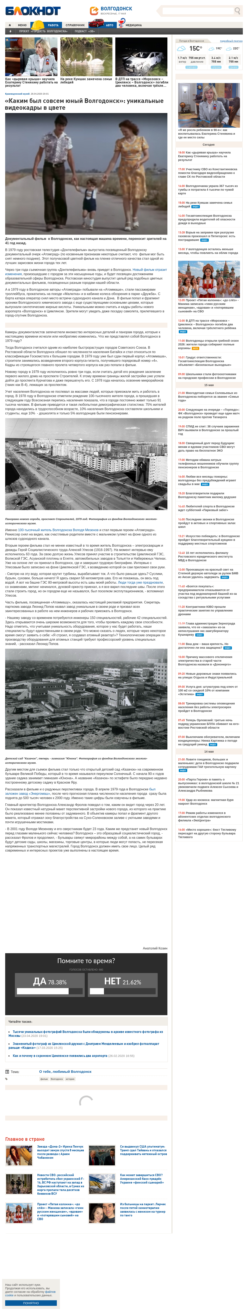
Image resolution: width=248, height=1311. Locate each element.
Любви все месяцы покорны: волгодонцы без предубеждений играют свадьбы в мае (207, 480)
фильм (44, 1079)
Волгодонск (57, 1079)
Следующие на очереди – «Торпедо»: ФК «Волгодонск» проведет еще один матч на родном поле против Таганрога (209, 413)
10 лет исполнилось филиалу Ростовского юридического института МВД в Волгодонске (205, 556)
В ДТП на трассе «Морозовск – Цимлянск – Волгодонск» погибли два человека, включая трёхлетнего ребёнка (207, 324)
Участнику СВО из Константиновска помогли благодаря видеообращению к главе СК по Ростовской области (207, 173)
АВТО (100, 25)
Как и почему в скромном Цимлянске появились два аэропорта (60, 1056)
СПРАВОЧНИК (75, 25)
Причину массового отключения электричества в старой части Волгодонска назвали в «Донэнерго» (205, 660)
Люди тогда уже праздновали (140, 582)
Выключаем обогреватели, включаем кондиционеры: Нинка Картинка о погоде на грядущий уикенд (209, 740)
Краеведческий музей (17, 94)
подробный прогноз (231, 40)
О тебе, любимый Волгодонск (65, 1072)
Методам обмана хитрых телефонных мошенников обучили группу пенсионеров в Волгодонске (208, 463)
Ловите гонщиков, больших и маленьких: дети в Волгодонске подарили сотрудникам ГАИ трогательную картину (208, 763)
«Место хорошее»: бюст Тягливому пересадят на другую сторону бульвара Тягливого (207, 833)
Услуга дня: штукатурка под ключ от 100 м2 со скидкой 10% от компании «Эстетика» (208, 690)
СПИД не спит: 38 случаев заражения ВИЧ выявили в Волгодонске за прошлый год (208, 430)
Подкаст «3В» (85, 31)
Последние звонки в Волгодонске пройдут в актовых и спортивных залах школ (207, 523)
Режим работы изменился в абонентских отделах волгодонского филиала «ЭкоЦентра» (204, 816)
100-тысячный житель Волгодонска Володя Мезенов (58, 530)
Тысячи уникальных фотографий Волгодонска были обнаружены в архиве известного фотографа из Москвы (85, 1034)
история (70, 1079)
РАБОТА (44, 25)
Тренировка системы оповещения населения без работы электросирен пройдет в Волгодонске (206, 707)
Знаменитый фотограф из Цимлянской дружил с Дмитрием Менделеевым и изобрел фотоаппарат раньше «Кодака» (83, 1046)
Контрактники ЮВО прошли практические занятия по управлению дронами (205, 610)
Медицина (130, 24)
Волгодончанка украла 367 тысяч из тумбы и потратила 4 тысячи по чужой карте (208, 189)
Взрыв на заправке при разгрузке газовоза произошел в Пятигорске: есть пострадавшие (206, 236)
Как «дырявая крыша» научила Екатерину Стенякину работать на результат (204, 156)
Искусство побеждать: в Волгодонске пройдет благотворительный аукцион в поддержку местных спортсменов (209, 539)
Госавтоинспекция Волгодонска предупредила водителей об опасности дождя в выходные (206, 219)
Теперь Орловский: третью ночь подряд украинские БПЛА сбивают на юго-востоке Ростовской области (209, 724)
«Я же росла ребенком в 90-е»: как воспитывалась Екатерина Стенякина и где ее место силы (206, 133)
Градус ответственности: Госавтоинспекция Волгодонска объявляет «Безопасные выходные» (204, 361)
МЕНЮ (22, 25)
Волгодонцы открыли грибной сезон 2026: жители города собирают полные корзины (208, 344)
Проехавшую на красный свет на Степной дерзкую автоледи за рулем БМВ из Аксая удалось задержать (208, 573)
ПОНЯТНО (31, 1303)
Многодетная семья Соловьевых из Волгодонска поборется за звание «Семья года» (208, 396)
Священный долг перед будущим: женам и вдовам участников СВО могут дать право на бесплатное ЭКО (206, 446)
